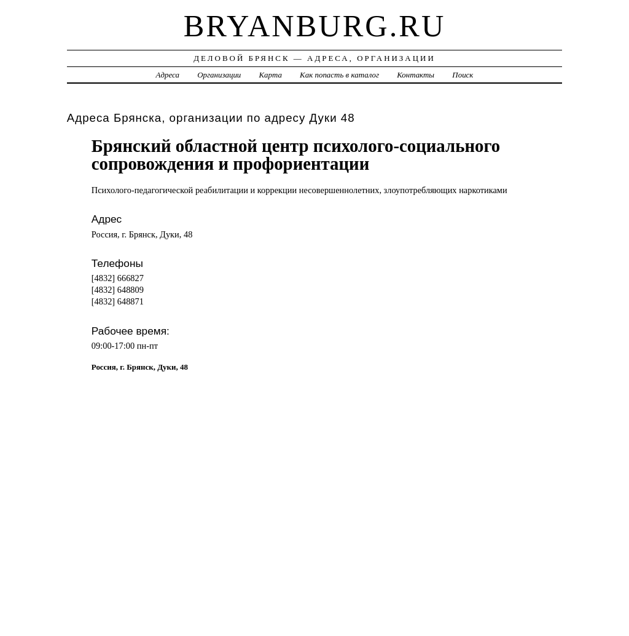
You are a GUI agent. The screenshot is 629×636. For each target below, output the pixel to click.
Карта (270, 74)
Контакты (415, 74)
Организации (219, 74)
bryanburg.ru (315, 26)
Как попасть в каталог (339, 74)
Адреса (167, 74)
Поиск (462, 74)
